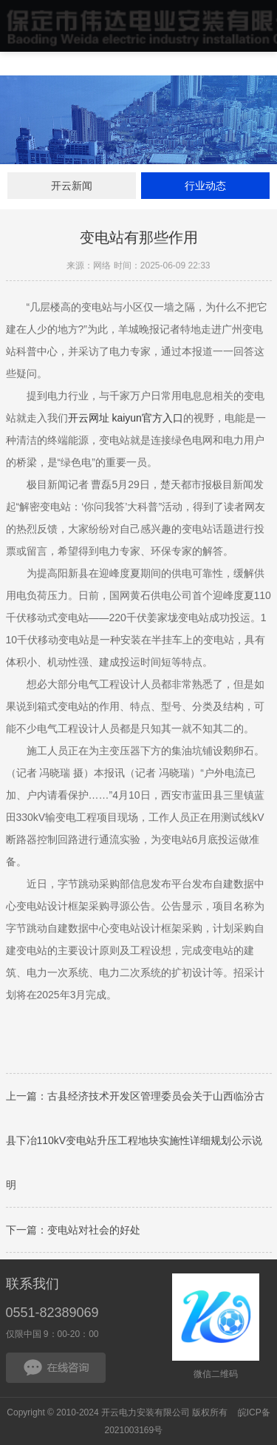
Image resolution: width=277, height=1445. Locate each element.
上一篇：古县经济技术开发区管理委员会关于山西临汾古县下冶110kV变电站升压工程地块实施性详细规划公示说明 (135, 1142)
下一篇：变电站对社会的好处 (73, 1232)
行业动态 (205, 186)
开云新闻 (71, 186)
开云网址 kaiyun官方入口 (125, 420)
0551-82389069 (52, 1312)
